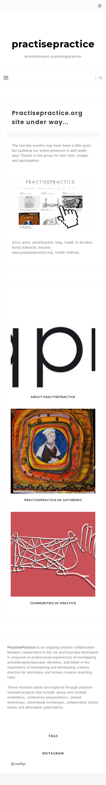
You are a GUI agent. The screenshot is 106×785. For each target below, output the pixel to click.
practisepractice (53, 44)
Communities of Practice (53, 603)
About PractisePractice (53, 397)
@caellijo (18, 764)
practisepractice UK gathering (53, 500)
